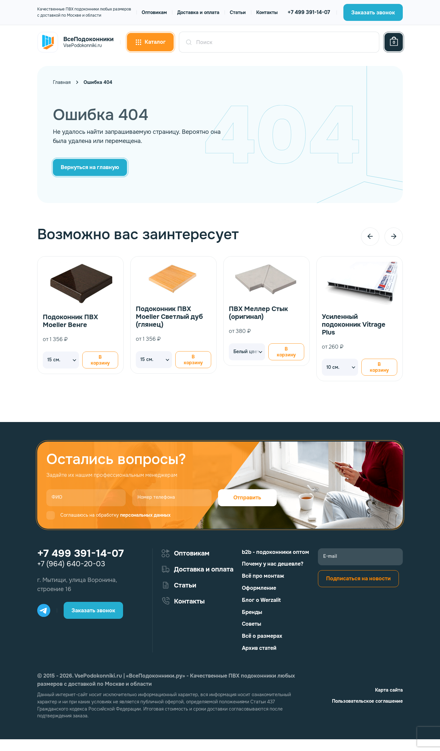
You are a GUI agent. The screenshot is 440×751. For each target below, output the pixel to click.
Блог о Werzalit (261, 600)
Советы (251, 623)
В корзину (100, 360)
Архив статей (259, 648)
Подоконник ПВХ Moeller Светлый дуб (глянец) (169, 317)
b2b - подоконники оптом (275, 552)
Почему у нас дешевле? (272, 563)
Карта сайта (389, 690)
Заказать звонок (373, 12)
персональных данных (145, 515)
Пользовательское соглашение (367, 701)
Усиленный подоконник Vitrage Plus (353, 324)
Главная (62, 82)
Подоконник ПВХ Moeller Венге (70, 321)
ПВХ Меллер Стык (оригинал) (258, 313)
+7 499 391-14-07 (309, 12)
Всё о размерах (262, 636)
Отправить (247, 497)
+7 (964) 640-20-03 (71, 564)
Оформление (259, 588)
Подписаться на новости (358, 578)
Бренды (252, 612)
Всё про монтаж (263, 575)
